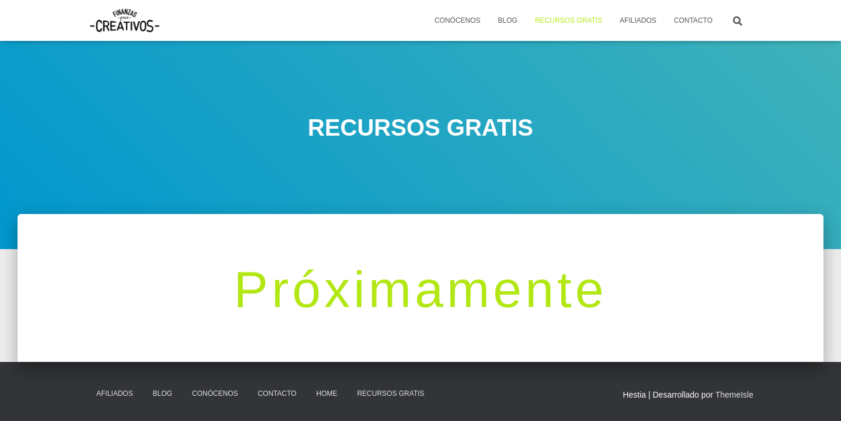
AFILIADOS (638, 20)
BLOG (507, 20)
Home (327, 393)
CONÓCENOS (458, 20)
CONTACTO (693, 20)
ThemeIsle (734, 394)
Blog (162, 393)
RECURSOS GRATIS (568, 20)
